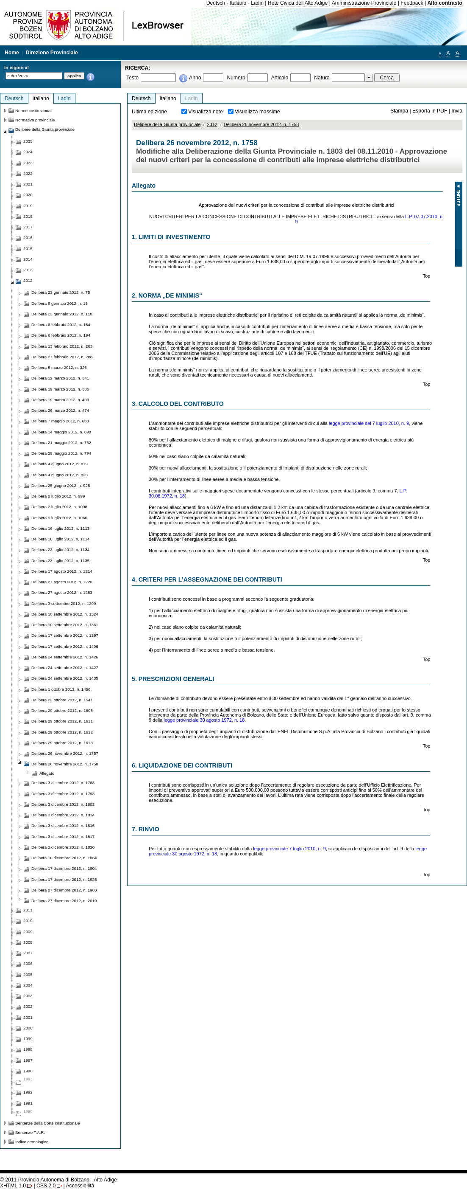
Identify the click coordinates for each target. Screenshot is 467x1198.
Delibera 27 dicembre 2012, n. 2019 (64, 900)
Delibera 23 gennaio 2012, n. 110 (61, 314)
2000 (28, 1028)
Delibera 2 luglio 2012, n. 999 (58, 496)
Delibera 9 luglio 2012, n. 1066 (59, 517)
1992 (28, 1092)
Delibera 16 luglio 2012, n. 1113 (60, 528)
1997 (28, 1060)
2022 (28, 173)
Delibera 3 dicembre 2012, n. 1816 (63, 825)
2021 (28, 184)
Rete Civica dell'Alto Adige (298, 3)
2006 (28, 963)
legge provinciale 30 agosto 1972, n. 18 (204, 720)
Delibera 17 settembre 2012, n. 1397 (64, 635)
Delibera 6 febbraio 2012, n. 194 (60, 335)
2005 (28, 974)
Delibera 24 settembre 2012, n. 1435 (64, 678)
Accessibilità (80, 1186)
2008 (28, 942)
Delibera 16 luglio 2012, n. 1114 (60, 539)
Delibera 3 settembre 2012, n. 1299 (63, 603)
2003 (28, 995)
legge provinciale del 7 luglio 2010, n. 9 (369, 423)
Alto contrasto (445, 3)
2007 (28, 953)
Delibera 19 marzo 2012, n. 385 (60, 389)
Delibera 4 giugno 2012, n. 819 (59, 463)
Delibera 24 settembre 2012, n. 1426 (64, 657)
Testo (132, 78)
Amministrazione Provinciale (364, 3)
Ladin (257, 3)
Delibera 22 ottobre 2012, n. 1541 (62, 699)
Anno (195, 78)
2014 (28, 259)
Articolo (280, 78)
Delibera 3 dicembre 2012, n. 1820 (63, 847)
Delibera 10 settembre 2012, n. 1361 (64, 624)
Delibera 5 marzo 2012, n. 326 (59, 367)
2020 (28, 194)
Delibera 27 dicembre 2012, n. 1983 (64, 890)
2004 (28, 985)
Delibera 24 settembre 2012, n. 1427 (64, 667)
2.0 (46, 1186)
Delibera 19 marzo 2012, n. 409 (60, 399)
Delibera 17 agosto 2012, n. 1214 (61, 571)
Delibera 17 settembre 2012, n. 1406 (64, 646)
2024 (28, 151)
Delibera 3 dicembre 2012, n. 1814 (63, 815)
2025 (28, 141)
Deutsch (215, 3)
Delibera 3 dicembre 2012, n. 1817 (63, 836)
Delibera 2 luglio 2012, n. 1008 (59, 506)
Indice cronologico (31, 1141)
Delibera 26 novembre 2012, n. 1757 (64, 753)
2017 (28, 227)
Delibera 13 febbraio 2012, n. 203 (61, 346)
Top (427, 275)
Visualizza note (205, 112)
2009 (28, 931)
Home (12, 53)
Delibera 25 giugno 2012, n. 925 (60, 485)
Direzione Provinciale (52, 53)
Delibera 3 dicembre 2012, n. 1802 (63, 804)
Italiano (238, 3)
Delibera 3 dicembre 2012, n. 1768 (63, 782)
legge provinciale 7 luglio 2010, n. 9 (289, 848)
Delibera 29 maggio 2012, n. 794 (61, 453)
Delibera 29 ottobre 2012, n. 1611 (62, 721)
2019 (28, 205)
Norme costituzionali (34, 110)
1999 (28, 1038)
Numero (236, 78)
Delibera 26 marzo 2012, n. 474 (60, 410)
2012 (212, 124)
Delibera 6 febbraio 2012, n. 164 (60, 324)
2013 (28, 269)
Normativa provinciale (35, 120)
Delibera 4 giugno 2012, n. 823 (59, 474)
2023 (28, 162)
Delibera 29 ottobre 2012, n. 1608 (62, 710)
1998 (28, 1049)
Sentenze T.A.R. (30, 1132)
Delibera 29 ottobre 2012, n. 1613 (62, 742)
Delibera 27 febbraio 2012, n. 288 (61, 356)
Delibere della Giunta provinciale (167, 124)
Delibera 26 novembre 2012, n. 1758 (261, 124)
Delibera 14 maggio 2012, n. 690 (61, 432)
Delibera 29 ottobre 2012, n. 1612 (62, 732)
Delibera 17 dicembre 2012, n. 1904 (64, 868)
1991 (28, 1103)
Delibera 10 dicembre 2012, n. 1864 (64, 857)
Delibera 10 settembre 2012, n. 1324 (64, 614)
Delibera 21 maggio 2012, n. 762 (61, 442)
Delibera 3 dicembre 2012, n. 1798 (63, 793)
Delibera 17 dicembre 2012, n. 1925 (64, 879)
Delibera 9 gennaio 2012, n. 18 (59, 303)
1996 (28, 1071)
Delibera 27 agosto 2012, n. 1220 (61, 581)
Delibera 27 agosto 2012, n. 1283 (61, 592)
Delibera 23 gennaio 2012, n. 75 (60, 292)
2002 (28, 1006)
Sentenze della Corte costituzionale (47, 1123)
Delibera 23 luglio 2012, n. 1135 (60, 560)
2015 (28, 248)
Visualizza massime (257, 112)
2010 (28, 920)
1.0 (13, 1186)
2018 (28, 216)
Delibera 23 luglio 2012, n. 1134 (60, 549)
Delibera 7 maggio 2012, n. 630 (60, 421)
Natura (322, 78)
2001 (28, 1017)
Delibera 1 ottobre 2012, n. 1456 (60, 689)
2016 (28, 237)
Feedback (411, 3)
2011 (28, 910)
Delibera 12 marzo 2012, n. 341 (60, 378)
